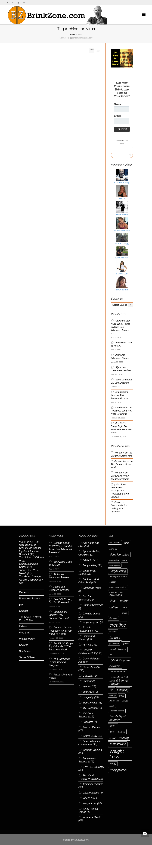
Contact (23, 611)
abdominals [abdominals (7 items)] (114, 542)
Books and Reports (30, 598)
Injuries (87, 686)
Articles (87, 560)
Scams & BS (90, 736)
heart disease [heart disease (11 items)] (117, 649)
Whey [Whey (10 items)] (112, 763)
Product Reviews (92, 727)
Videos (23, 626)
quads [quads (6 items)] (125, 701)
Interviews (88, 692)
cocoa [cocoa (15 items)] (124, 601)
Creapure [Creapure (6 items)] (113, 618)
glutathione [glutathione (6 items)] (114, 643)
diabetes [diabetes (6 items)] (113, 631)
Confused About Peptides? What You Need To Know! (121, 410)
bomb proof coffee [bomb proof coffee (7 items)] (118, 576)
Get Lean (88, 675)
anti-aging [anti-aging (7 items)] (114, 560)
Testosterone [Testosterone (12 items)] (117, 744)
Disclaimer (25, 651)
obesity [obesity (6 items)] (112, 695)
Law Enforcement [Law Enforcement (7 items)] (117, 671)
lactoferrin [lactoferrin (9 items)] (114, 666)
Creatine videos (91, 613)
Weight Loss (90, 803)
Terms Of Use (27, 657)
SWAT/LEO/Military (93, 767)
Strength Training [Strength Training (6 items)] (116, 711)
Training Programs (93, 784)
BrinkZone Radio (92, 588)
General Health (91, 667)
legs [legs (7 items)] (111, 689)
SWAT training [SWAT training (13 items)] (119, 737)
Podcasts (88, 722)
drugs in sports (91, 622)
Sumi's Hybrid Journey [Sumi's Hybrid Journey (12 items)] (118, 718)
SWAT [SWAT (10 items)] (113, 725)
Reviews (24, 592)
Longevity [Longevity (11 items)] (123, 689)
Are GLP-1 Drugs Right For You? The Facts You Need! (61, 646)
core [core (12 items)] (124, 607)
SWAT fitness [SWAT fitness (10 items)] (117, 731)
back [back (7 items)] (124, 560)
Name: (118, 104)
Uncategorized (91, 792)
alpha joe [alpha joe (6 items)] (113, 549)
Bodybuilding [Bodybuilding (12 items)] (117, 571)
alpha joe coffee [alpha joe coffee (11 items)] (119, 554)
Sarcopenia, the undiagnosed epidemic (119, 508)
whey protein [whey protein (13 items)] (118, 770)
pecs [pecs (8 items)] (121, 695)
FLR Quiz (88, 644)
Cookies (23, 645)
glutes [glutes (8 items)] (126, 643)
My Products (90, 708)
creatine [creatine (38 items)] (117, 625)
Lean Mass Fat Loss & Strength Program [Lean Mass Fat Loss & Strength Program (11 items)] (119, 680)
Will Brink (119, 452)
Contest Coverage (93, 605)
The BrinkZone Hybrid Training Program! (59, 662)
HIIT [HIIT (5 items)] (111, 655)
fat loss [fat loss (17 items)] (114, 637)
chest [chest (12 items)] (112, 600)
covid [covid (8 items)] (124, 613)
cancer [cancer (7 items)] (112, 582)
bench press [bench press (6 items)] (114, 565)
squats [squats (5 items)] (111, 706)
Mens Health (90, 702)
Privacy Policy (27, 638)
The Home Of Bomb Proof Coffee (30, 619)
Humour (87, 681)
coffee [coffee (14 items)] (113, 607)
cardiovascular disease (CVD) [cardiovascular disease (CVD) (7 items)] (116, 593)
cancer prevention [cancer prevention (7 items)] (117, 587)
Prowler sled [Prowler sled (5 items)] (114, 701)
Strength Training (92, 750)
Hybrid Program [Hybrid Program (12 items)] (119, 660)
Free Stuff (24, 632)
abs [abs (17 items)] (127, 543)
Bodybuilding (90, 565)
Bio (21, 604)
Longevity (88, 697)
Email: (118, 115)
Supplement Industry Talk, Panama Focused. (120, 395)
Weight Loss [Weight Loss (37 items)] (116, 754)
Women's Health (92, 817)
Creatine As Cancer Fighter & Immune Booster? (30, 551)
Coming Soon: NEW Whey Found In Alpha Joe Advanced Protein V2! (120, 327)
